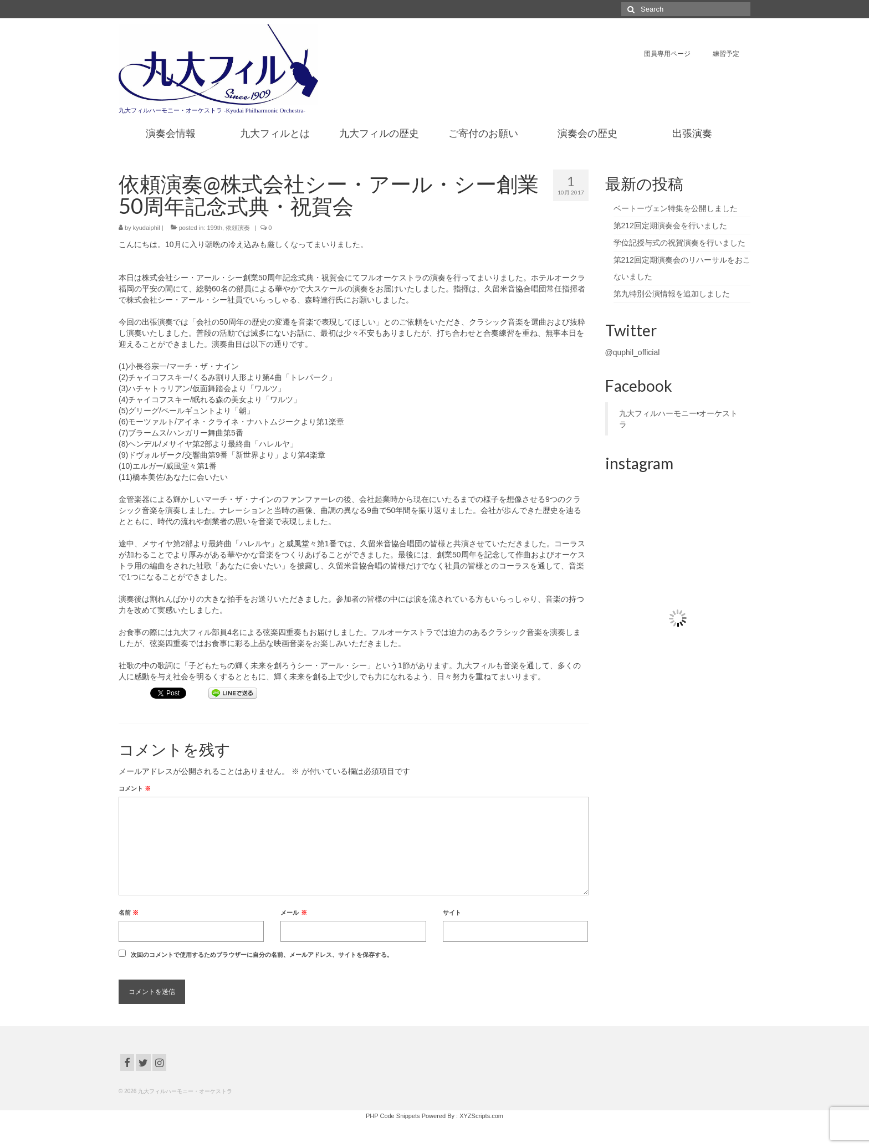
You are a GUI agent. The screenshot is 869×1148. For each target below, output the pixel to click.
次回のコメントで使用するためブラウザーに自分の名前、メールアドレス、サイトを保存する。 (262, 954)
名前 (129, 912)
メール (293, 912)
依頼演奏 (238, 227)
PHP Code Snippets (393, 1116)
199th (214, 227)
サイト (452, 912)
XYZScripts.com (481, 1116)
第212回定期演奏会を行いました (670, 225)
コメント (135, 788)
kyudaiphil (146, 227)
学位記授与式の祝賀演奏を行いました (679, 242)
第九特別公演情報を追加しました (672, 293)
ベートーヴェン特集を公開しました (676, 208)
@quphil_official (632, 352)
